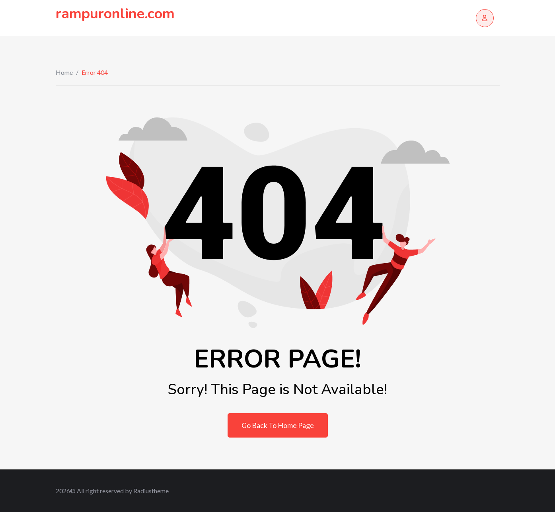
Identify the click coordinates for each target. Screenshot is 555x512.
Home (64, 72)
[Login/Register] (485, 18)
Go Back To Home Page (277, 425)
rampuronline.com (115, 13)
